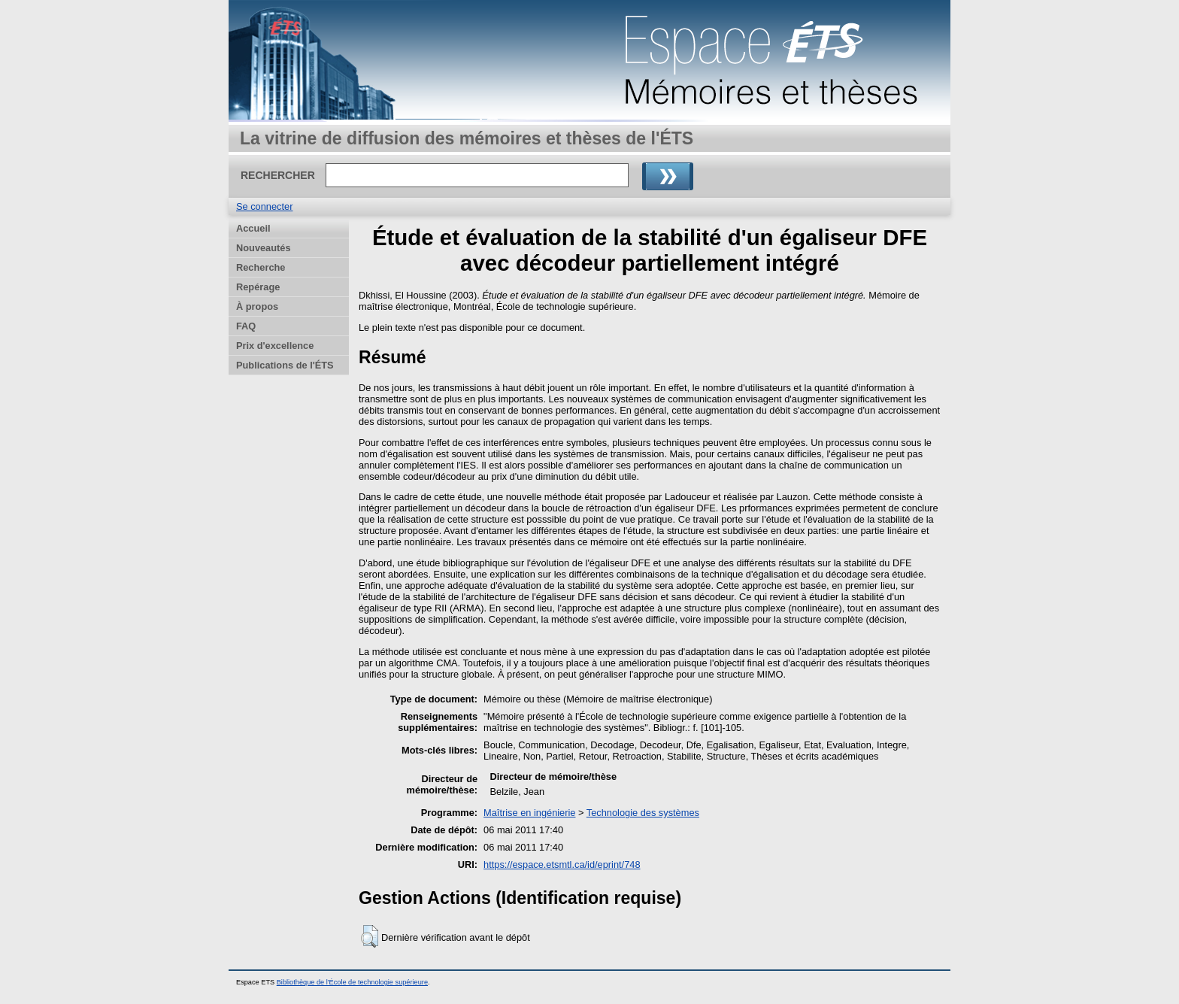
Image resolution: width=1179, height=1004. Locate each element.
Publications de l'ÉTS (285, 365)
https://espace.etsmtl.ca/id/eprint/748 (561, 864)
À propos (257, 306)
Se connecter (264, 206)
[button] (369, 936)
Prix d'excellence (275, 345)
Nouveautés (263, 247)
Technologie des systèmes (642, 812)
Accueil (253, 228)
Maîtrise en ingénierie (529, 812)
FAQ (246, 326)
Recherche (260, 267)
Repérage (258, 287)
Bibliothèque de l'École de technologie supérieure (352, 982)
